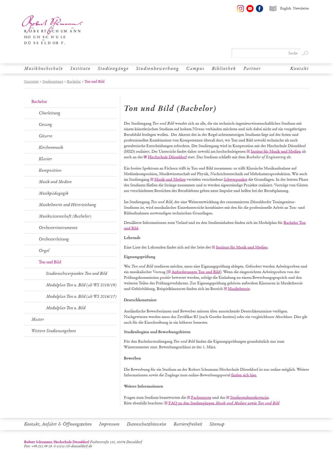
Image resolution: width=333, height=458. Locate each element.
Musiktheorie (239, 288)
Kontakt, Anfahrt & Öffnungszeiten (58, 424)
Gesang (45, 124)
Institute (80, 68)
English (285, 8)
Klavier (45, 158)
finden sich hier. (244, 375)
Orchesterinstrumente (58, 227)
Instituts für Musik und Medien (242, 247)
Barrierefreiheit (188, 424)
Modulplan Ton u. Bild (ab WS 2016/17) (81, 296)
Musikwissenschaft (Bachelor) (65, 216)
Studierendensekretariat (249, 397)
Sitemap (217, 424)
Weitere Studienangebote (53, 330)
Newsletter (301, 8)
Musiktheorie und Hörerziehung (67, 204)
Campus (195, 68)
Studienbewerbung (157, 68)
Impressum (109, 424)
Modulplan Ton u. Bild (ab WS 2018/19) (81, 285)
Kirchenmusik (51, 147)
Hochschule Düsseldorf (167, 157)
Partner (252, 68)
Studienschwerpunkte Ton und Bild (76, 273)
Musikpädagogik (53, 193)
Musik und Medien (55, 181)
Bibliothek (224, 68)
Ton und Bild (50, 262)
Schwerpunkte (235, 179)
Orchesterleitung (54, 239)
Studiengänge (113, 68)
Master (37, 319)
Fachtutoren (201, 397)
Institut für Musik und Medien (276, 151)
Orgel (44, 250)
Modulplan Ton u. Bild (65, 307)
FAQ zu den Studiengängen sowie (223, 403)
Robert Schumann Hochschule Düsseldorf (52, 29)
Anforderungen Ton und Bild (196, 271)
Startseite (31, 81)
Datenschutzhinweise (146, 424)
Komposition (50, 170)
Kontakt (299, 68)
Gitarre (45, 136)
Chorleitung (49, 113)
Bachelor (74, 81)
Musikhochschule (43, 68)
